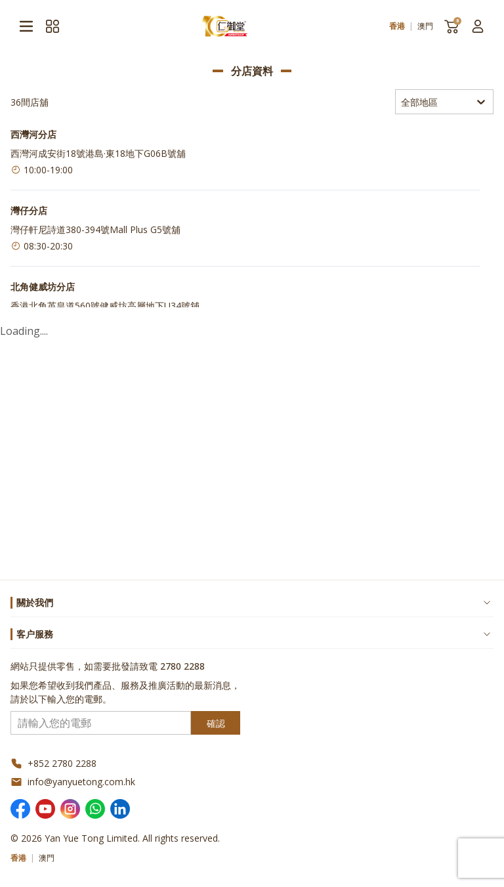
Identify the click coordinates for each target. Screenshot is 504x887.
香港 (397, 26)
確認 (216, 723)
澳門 (425, 26)
